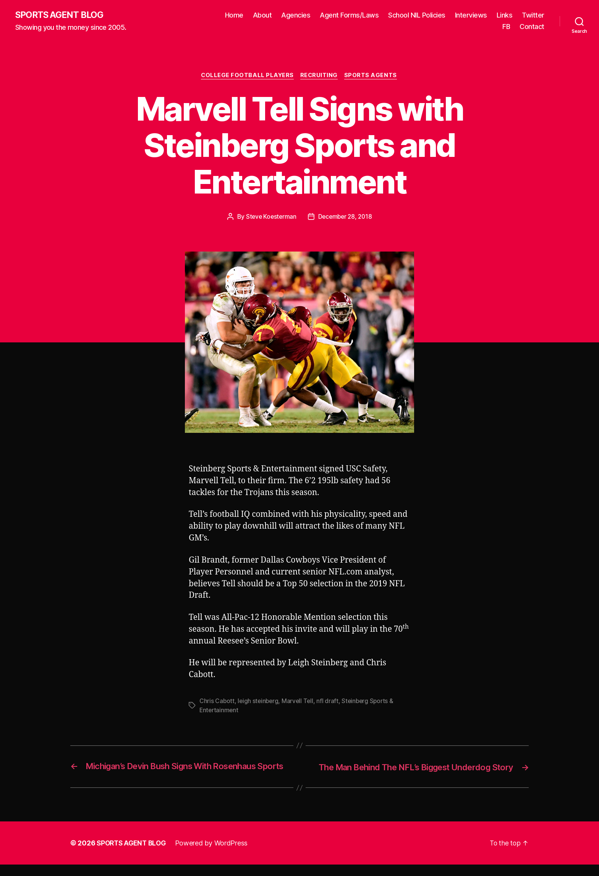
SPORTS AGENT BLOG (61, 15)
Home (234, 15)
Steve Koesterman (270, 217)
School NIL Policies (416, 15)
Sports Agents (373, 76)
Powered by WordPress (214, 854)
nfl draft (330, 701)
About (262, 15)
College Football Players (246, 76)
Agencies (295, 15)
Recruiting (320, 76)
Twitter (533, 15)
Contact (532, 27)
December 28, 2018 (345, 217)
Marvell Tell (299, 701)
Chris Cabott (217, 701)
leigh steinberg (259, 701)
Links (505, 15)
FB (506, 27)
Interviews (471, 15)
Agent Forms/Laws (349, 15)
